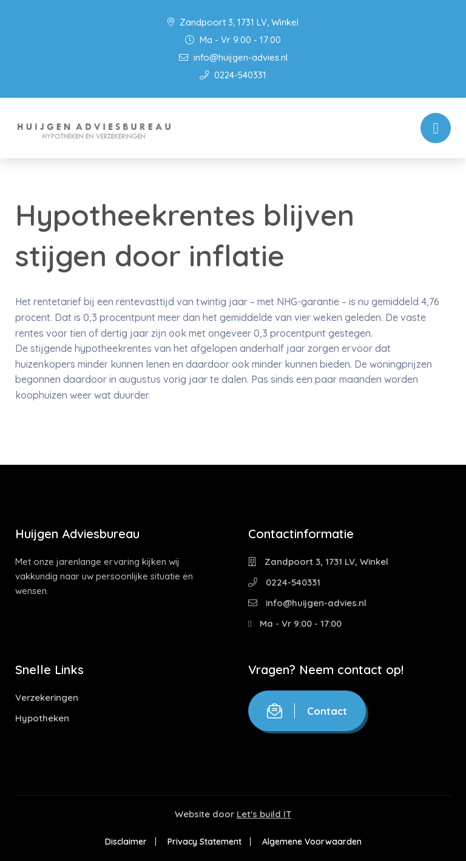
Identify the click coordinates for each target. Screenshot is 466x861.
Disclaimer (126, 841)
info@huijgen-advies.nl (233, 57)
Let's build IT (264, 814)
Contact (307, 710)
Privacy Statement (204, 841)
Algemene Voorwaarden (312, 841)
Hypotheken (42, 718)
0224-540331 (233, 75)
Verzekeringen (46, 697)
